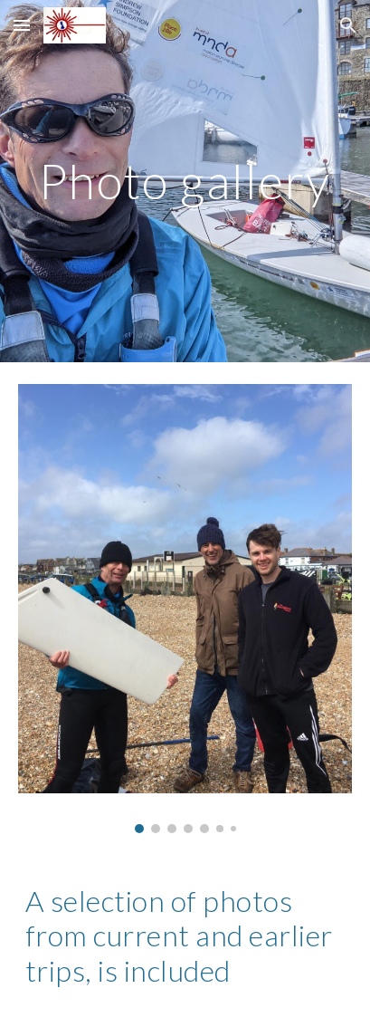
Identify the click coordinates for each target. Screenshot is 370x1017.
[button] (21, 25)
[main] (185, 180)
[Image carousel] (185, 608)
